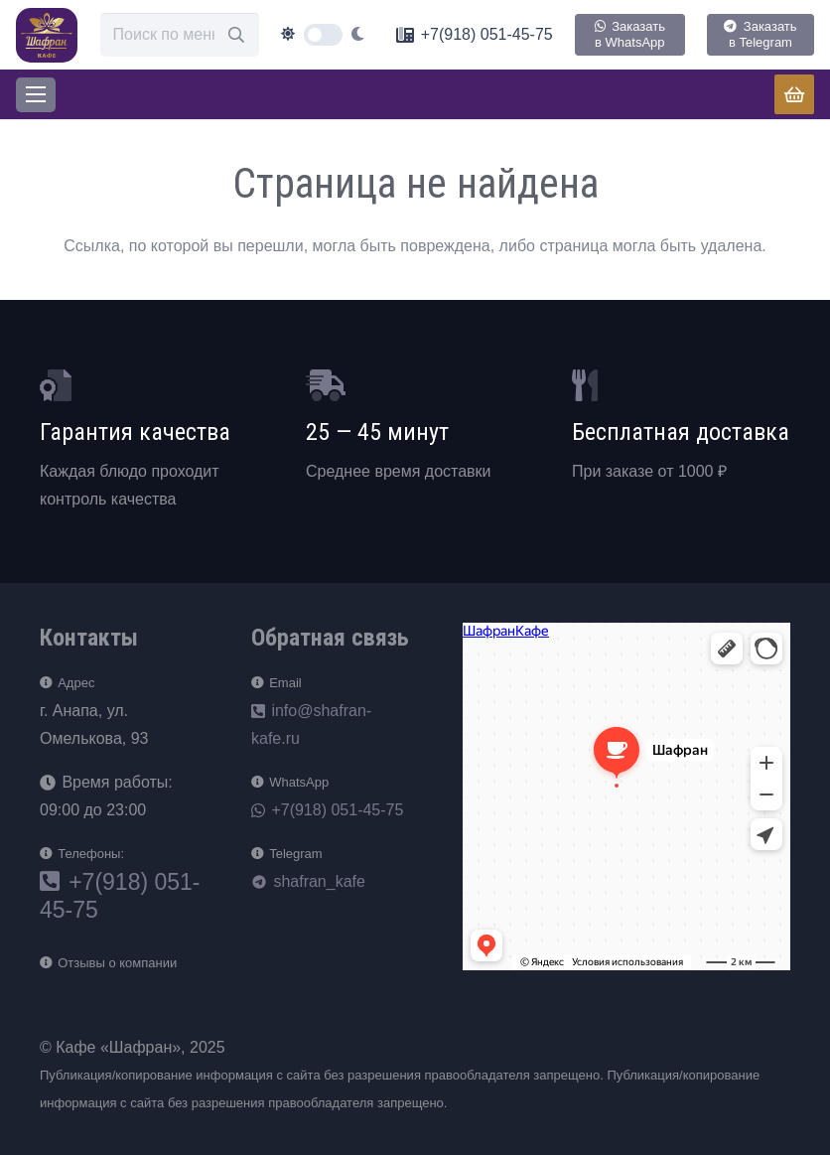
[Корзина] (794, 94)
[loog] (46, 35)
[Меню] (36, 94)
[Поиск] (236, 35)
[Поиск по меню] (179, 35)
